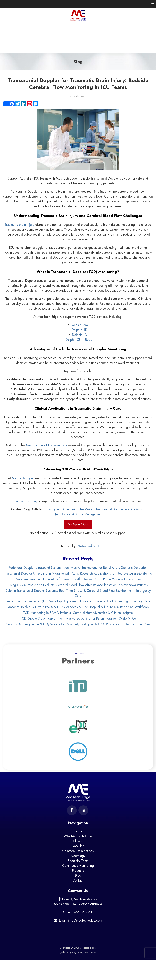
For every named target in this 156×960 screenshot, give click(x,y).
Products (78, 870)
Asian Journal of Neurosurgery (46, 445)
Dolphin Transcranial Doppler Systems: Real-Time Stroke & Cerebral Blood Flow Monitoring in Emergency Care (78, 593)
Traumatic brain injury (19, 224)
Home (78, 831)
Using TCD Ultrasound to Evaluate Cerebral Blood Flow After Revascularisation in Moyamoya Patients (78, 585)
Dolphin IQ (79, 334)
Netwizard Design (87, 952)
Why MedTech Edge (78, 836)
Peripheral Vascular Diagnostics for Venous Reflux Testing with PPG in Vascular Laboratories (78, 579)
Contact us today (25, 501)
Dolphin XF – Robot (79, 339)
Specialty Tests (78, 860)
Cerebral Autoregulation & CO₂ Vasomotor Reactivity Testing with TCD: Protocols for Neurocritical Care (78, 624)
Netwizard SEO (88, 546)
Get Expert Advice (78, 524)
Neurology (78, 856)
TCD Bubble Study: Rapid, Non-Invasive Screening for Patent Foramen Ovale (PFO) (78, 618)
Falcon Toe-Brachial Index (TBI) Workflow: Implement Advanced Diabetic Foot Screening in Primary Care (78, 601)
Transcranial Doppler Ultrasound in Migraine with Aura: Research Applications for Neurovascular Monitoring (78, 573)
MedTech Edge (22, 478)
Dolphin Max (79, 325)
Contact (77, 880)
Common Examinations (78, 851)
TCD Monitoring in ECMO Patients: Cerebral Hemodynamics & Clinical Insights (78, 612)
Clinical (78, 841)
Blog (78, 875)
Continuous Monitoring (78, 865)
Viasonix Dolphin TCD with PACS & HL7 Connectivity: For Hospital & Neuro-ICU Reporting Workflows (78, 607)
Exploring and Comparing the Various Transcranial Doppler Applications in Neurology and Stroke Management (94, 512)
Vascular (78, 846)
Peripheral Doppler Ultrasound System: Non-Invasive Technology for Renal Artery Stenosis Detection (78, 567)
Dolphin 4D (79, 329)
